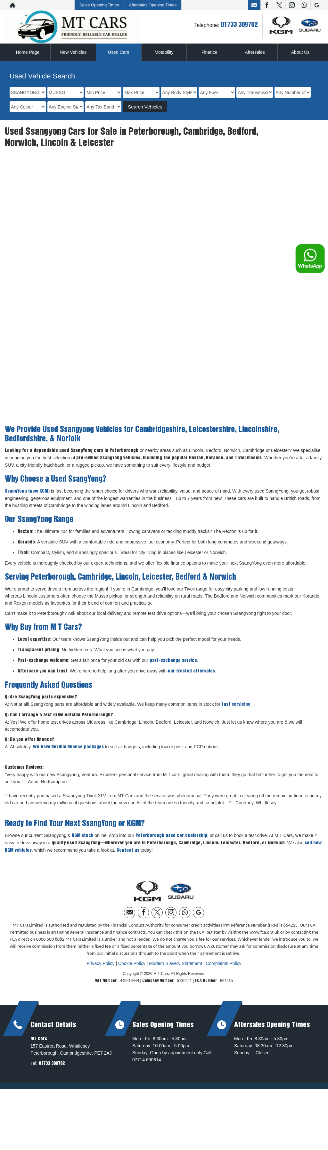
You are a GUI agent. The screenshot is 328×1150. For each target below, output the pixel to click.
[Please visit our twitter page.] (279, 5)
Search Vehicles (145, 106)
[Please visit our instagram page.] (291, 5)
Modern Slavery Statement (175, 939)
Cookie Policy (131, 939)
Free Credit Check (120, 355)
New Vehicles (73, 52)
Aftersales (255, 52)
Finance (209, 52)
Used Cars (118, 52)
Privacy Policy (100, 939)
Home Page (27, 52)
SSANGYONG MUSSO (82, 186)
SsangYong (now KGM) (27, 467)
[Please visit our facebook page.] (266, 5)
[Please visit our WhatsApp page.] (304, 5)
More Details (44, 355)
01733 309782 (239, 25)
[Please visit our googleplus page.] (316, 5)
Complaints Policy (223, 939)
